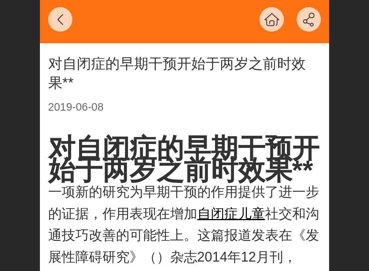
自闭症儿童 (231, 213)
